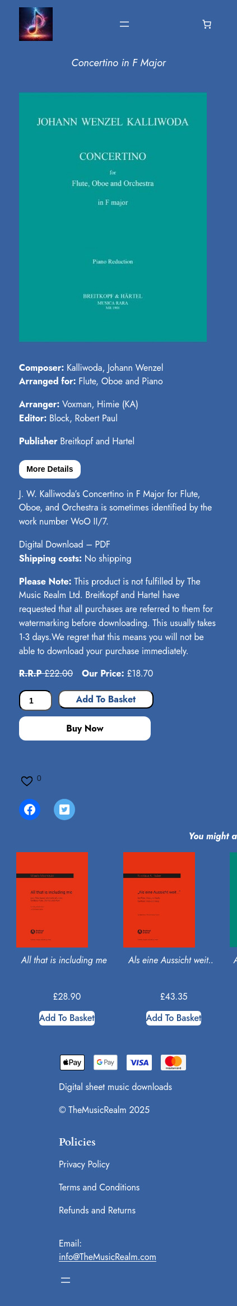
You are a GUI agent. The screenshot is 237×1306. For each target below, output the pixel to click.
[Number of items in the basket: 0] (207, 24)
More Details (49, 469)
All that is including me (64, 960)
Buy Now (84, 728)
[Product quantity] (35, 700)
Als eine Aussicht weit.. (170, 960)
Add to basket (106, 699)
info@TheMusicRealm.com (107, 1256)
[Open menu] (124, 24)
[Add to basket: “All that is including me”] (67, 1018)
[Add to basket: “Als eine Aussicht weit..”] (174, 1018)
